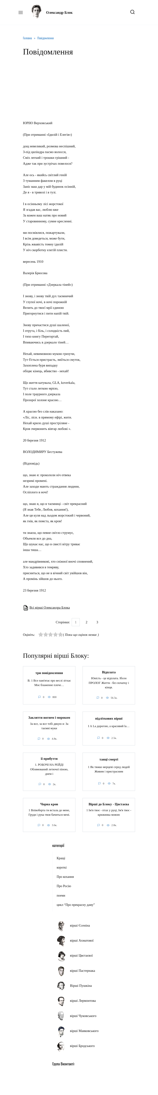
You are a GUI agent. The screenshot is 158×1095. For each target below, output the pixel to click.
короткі (62, 867)
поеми (61, 895)
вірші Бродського (82, 1045)
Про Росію (64, 886)
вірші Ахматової (82, 940)
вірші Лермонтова (83, 1000)
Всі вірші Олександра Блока (50, 607)
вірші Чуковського (83, 1015)
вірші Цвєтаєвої (81, 955)
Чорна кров (49, 804)
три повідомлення (49, 673)
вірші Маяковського (84, 1030)
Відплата (109, 672)
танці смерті (108, 759)
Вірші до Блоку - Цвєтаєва (109, 804)
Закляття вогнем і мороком (49, 717)
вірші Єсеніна (80, 925)
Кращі (61, 858)
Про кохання (65, 876)
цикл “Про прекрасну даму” (76, 904)
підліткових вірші (109, 718)
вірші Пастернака (82, 970)
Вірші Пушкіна (81, 985)
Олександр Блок (59, 12)
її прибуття (49, 758)
